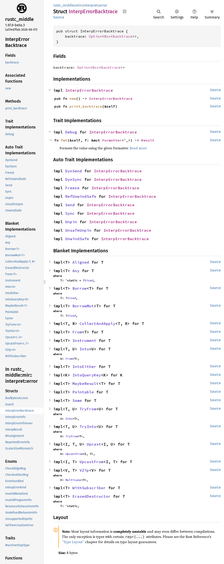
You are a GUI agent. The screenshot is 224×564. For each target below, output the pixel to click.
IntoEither (84, 366)
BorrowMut (83, 305)
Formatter (112, 140)
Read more (138, 148)
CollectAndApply (97, 323)
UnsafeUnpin (78, 230)
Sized (89, 280)
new (73, 98)
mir (78, 5)
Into (84, 348)
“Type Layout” (73, 541)
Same (77, 400)
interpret (90, 5)
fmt (64, 140)
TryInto (88, 426)
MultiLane (73, 480)
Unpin (71, 221)
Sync (70, 213)
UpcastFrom (74, 454)
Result (147, 140)
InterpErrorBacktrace (89, 90)
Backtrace (122, 36)
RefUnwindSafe (80, 196)
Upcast (94, 444)
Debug (71, 132)
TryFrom (88, 408)
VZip (84, 470)
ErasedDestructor (91, 496)
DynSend (73, 170)
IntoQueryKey (86, 375)
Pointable (83, 391)
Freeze (72, 187)
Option (95, 36)
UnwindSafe (77, 238)
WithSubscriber (89, 487)
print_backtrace (86, 106)
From (77, 331)
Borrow (79, 288)
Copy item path (124, 11)
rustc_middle (63, 5)
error (103, 5)
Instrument (84, 340)
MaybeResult (85, 383)
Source (58, 17)
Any (76, 270)
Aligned (80, 262)
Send (70, 204)
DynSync (73, 179)
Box (107, 36)
